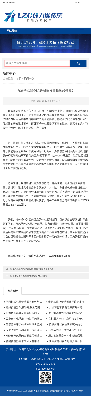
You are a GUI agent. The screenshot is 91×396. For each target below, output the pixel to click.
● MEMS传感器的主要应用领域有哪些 (23, 335)
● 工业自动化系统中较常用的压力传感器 (23, 318)
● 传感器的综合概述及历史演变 (64, 330)
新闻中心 (29, 78)
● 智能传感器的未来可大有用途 (21, 341)
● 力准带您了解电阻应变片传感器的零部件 (66, 307)
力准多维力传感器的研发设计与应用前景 (30, 276)
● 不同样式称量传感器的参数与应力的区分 (23, 301)
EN (79, 2)
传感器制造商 (49, 219)
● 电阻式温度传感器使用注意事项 (65, 301)
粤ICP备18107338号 (75, 391)
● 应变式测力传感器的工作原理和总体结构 (23, 330)
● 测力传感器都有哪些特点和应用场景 (23, 313)
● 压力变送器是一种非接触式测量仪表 (66, 335)
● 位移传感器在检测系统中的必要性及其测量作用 (66, 324)
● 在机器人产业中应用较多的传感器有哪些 (66, 318)
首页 (18, 78)
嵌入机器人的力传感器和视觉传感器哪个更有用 (33, 269)
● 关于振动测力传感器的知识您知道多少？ (66, 313)
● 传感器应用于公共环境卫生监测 (23, 324)
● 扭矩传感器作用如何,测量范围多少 (23, 307)
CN (76, 2)
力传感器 (21, 110)
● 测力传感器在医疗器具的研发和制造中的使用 (66, 341)
